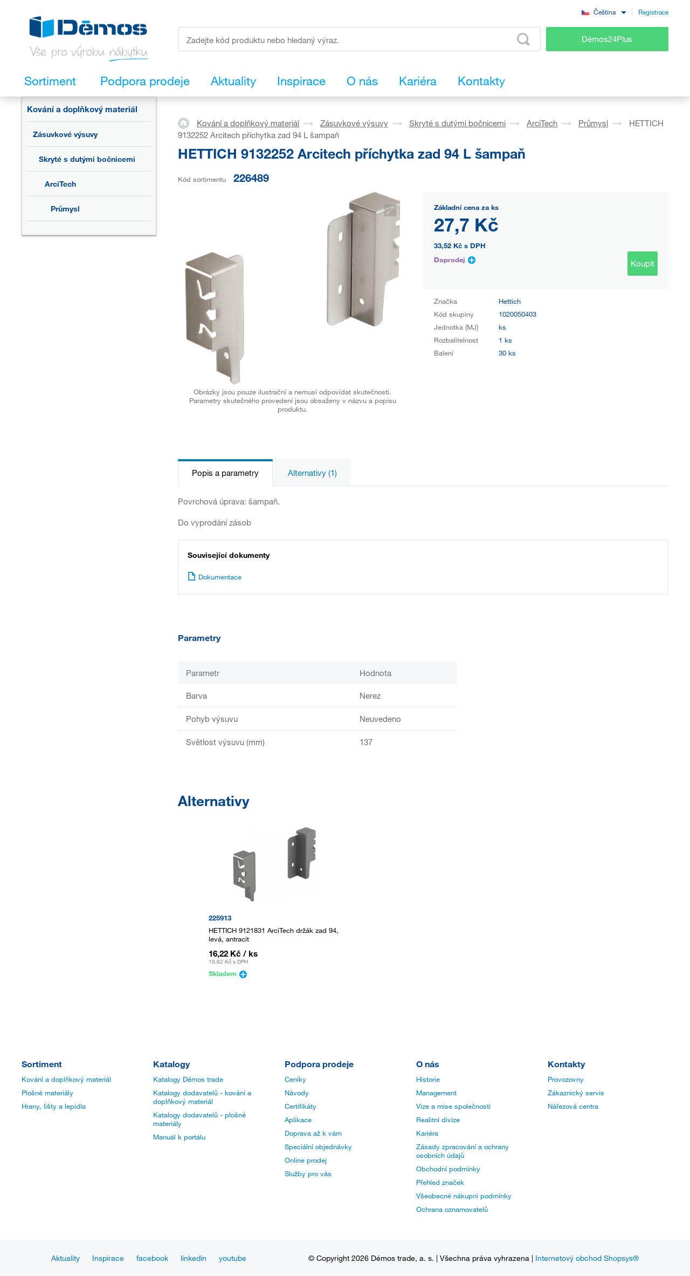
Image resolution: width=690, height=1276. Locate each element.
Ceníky (295, 1079)
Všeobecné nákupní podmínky (464, 1195)
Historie (428, 1079)
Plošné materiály (47, 1092)
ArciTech (60, 183)
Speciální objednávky (318, 1146)
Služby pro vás (308, 1173)
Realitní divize (438, 1119)
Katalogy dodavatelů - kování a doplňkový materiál (202, 1097)
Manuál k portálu (179, 1136)
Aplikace (298, 1119)
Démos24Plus (607, 39)
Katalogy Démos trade (188, 1079)
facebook (152, 1258)
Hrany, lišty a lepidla (54, 1106)
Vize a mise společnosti (453, 1106)
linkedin (193, 1258)
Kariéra (427, 1133)
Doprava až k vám (313, 1133)
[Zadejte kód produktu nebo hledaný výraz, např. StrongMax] (359, 39)
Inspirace (108, 1258)
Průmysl (65, 208)
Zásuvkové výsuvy (65, 134)
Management (436, 1092)
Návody (297, 1092)
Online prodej (306, 1160)
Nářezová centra (573, 1106)
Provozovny (566, 1079)
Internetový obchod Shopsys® (587, 1258)
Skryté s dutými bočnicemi (87, 158)
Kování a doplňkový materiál (82, 109)
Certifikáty (300, 1106)
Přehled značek (440, 1182)
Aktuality (65, 1258)
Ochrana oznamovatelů (452, 1209)
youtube (232, 1258)
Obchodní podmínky (448, 1168)
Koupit (642, 263)
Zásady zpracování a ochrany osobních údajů (462, 1150)
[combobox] (604, 11)
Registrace (653, 12)
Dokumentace (215, 576)
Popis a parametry (225, 472)
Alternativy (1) (312, 472)
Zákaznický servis (576, 1092)
